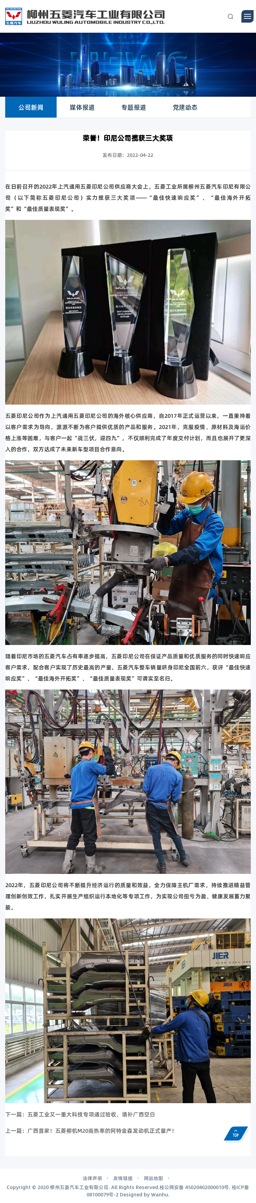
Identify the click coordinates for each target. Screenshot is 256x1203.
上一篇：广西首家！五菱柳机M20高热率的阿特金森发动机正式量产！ (91, 1130)
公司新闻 (30, 107)
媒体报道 (82, 107)
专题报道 (133, 107)
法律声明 (92, 1177)
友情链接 (123, 1177)
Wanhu (159, 1194)
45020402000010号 (207, 1187)
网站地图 (153, 1177)
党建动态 (185, 107)
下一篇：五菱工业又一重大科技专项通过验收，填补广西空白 (80, 1114)
